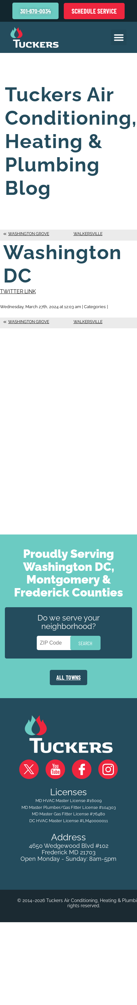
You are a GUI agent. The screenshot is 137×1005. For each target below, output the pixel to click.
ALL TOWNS (68, 677)
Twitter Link (18, 291)
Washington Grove (28, 234)
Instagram (108, 769)
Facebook (81, 769)
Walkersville (88, 234)
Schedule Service (94, 11)
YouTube (55, 769)
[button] (119, 37)
